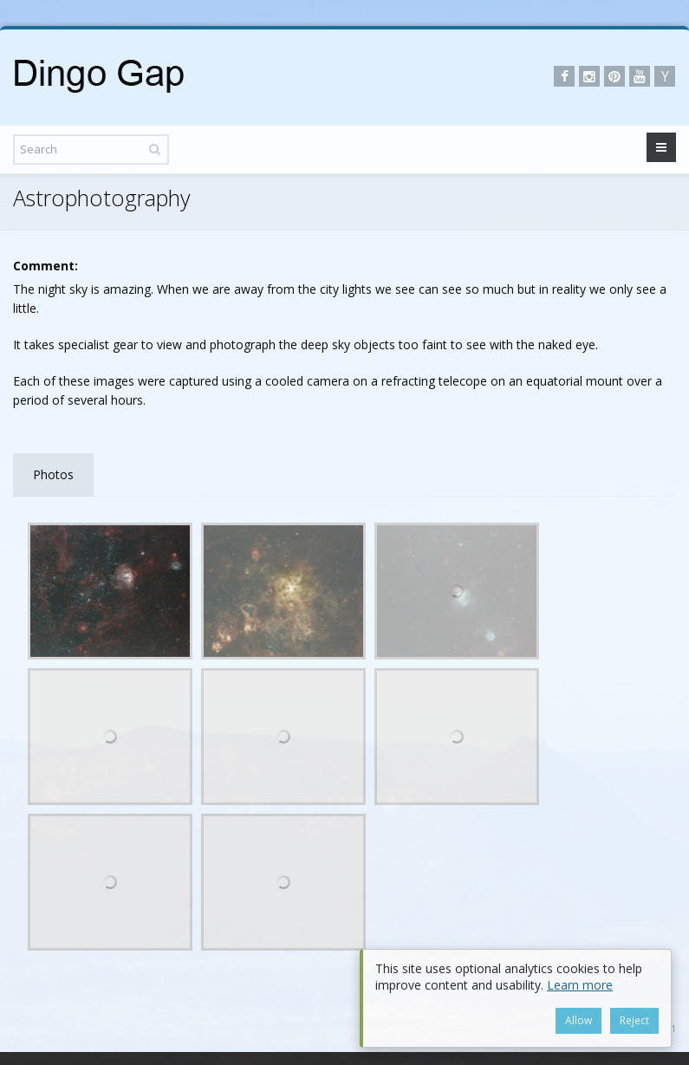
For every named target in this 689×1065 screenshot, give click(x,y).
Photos (53, 474)
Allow (578, 1020)
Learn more (580, 985)
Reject (634, 1020)
